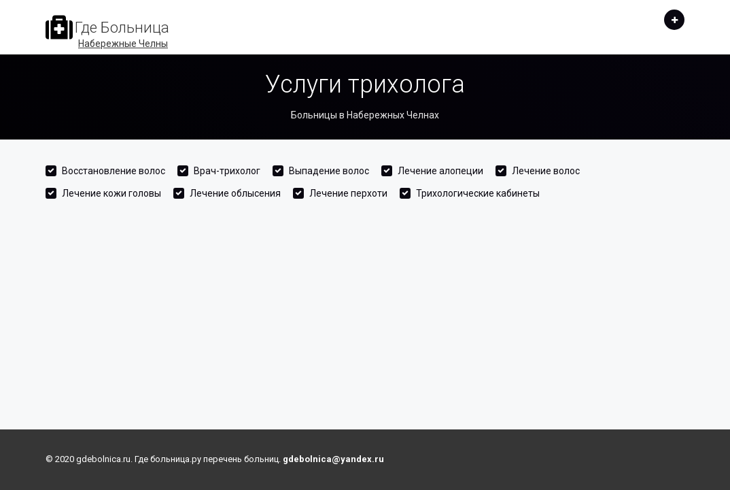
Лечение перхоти (348, 193)
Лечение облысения (235, 193)
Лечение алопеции (440, 170)
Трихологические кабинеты (478, 193)
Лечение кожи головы (111, 193)
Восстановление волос (113, 170)
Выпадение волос (329, 170)
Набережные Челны (123, 43)
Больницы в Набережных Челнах (365, 115)
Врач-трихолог (227, 170)
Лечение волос (546, 170)
